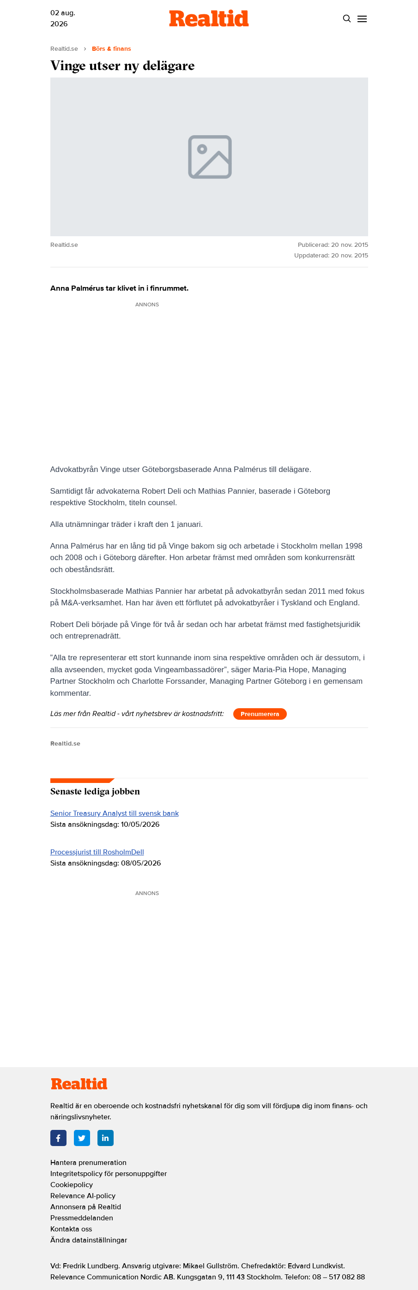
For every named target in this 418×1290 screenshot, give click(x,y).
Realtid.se (64, 49)
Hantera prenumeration (88, 1162)
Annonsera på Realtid (85, 1207)
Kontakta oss (71, 1229)
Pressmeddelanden (81, 1218)
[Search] (347, 18)
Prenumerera (260, 714)
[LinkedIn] (105, 1138)
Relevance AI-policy (82, 1195)
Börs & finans (111, 49)
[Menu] (362, 18)
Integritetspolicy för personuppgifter (108, 1173)
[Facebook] (58, 1138)
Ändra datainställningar (88, 1240)
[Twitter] (82, 1138)
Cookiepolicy (71, 1184)
